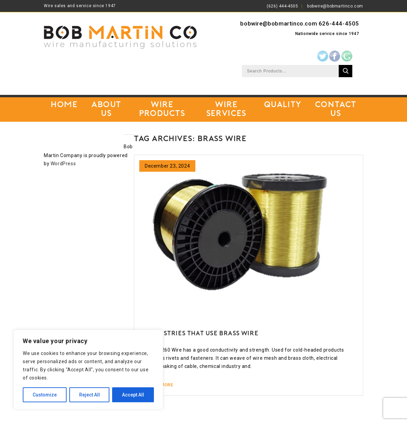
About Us (106, 109)
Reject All (89, 394)
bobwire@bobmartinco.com (335, 6)
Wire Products (162, 109)
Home (64, 105)
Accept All (133, 394)
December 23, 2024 (167, 166)
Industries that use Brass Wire (202, 334)
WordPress (63, 163)
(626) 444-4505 (282, 6)
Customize (45, 394)
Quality (282, 105)
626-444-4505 (339, 23)
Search (345, 71)
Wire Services (226, 109)
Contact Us (335, 109)
